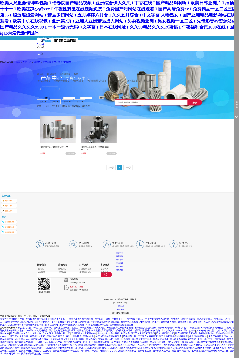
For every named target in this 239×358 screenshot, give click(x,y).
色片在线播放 (194, 350)
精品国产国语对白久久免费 (147, 330)
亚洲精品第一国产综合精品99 (164, 345)
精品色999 (35, 336)
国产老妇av (189, 330)
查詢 (102, 98)
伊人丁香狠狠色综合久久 (220, 336)
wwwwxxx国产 (7, 336)
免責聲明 (41, 272)
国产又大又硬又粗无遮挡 (143, 333)
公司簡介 (41, 269)
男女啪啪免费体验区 (25, 342)
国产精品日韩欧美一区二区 (215, 350)
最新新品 (86, 106)
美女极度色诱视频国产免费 (183, 339)
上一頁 (111, 167)
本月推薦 (55, 106)
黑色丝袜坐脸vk (161, 339)
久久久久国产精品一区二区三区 (133, 345)
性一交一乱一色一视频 (108, 333)
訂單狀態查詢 (85, 269)
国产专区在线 (145, 350)
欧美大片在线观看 (43, 350)
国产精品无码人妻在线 (186, 333)
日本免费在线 (22, 336)
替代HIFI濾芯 (64, 62)
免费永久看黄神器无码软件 (135, 342)
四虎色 (228, 327)
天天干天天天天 (166, 327)
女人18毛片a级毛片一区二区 (56, 333)
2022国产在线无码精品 (36, 330)
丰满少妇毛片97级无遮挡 (187, 327)
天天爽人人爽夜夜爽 (148, 336)
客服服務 (105, 264)
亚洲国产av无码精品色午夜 (49, 342)
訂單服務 (83, 264)
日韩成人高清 (220, 348)
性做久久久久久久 (111, 348)
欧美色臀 (125, 333)
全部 (47, 106)
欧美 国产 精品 (179, 350)
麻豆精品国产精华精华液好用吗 (117, 330)
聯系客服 (104, 272)
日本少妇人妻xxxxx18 (172, 330)
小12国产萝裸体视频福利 (29, 353)
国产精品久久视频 (40, 339)
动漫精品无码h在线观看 (88, 330)
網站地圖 (120, 306)
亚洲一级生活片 (74, 336)
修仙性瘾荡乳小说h (107, 345)
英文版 (40, 46)
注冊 (43, 50)
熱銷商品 (76, 106)
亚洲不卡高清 (205, 348)
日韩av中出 (88, 336)
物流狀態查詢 (85, 272)
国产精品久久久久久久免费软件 (26, 333)
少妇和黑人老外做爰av (191, 345)
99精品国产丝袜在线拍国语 (120, 327)
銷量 (66, 102)
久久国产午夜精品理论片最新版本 (27, 348)
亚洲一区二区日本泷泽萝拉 (96, 342)
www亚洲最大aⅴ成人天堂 (93, 327)
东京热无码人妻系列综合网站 (152, 348)
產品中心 (27, 62)
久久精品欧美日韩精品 (125, 350)
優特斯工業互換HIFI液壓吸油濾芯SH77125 (95, 148)
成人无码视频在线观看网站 (83, 345)
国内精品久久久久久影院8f (88, 348)
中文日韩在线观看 (217, 339)
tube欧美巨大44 (22, 339)
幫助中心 (104, 269)
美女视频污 (91, 339)
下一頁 (128, 167)
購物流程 (62, 269)
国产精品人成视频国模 (145, 327)
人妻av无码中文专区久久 (216, 345)
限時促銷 (66, 106)
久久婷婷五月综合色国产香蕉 (59, 348)
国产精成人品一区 (162, 350)
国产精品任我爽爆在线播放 (55, 345)
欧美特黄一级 (130, 336)
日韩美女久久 (106, 350)
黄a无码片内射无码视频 (212, 327)
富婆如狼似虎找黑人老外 (208, 330)
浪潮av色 (48, 327)
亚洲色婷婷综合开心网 (227, 333)
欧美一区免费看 (123, 339)
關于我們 (41, 264)
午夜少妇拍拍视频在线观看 (108, 336)
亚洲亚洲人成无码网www (83, 333)
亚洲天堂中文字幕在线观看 (207, 342)
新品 (78, 102)
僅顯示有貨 (118, 98)
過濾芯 (37, 62)
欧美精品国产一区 (165, 333)
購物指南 (62, 264)
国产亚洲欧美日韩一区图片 (66, 350)
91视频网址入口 (106, 339)
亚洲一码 (202, 339)
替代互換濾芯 (49, 62)
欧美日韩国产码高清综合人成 (182, 348)
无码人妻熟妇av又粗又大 (53, 336)
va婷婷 (45, 353)
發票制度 (62, 272)
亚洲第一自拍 (26, 350)
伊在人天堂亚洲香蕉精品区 (180, 342)
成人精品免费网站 (198, 336)
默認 (41, 102)
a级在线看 (116, 342)
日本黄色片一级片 (90, 350)
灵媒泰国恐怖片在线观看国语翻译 (24, 345)
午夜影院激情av (207, 333)
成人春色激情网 (158, 342)
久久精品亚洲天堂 (59, 339)
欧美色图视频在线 (73, 342)
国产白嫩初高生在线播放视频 (173, 336)
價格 (54, 102)
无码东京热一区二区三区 (66, 327)
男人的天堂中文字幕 (142, 339)
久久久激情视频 (77, 339)
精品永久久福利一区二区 (30, 327)
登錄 (39, 50)
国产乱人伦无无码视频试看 (62, 330)
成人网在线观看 (129, 348)
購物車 (237, 104)
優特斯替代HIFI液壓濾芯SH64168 (54, 147)
